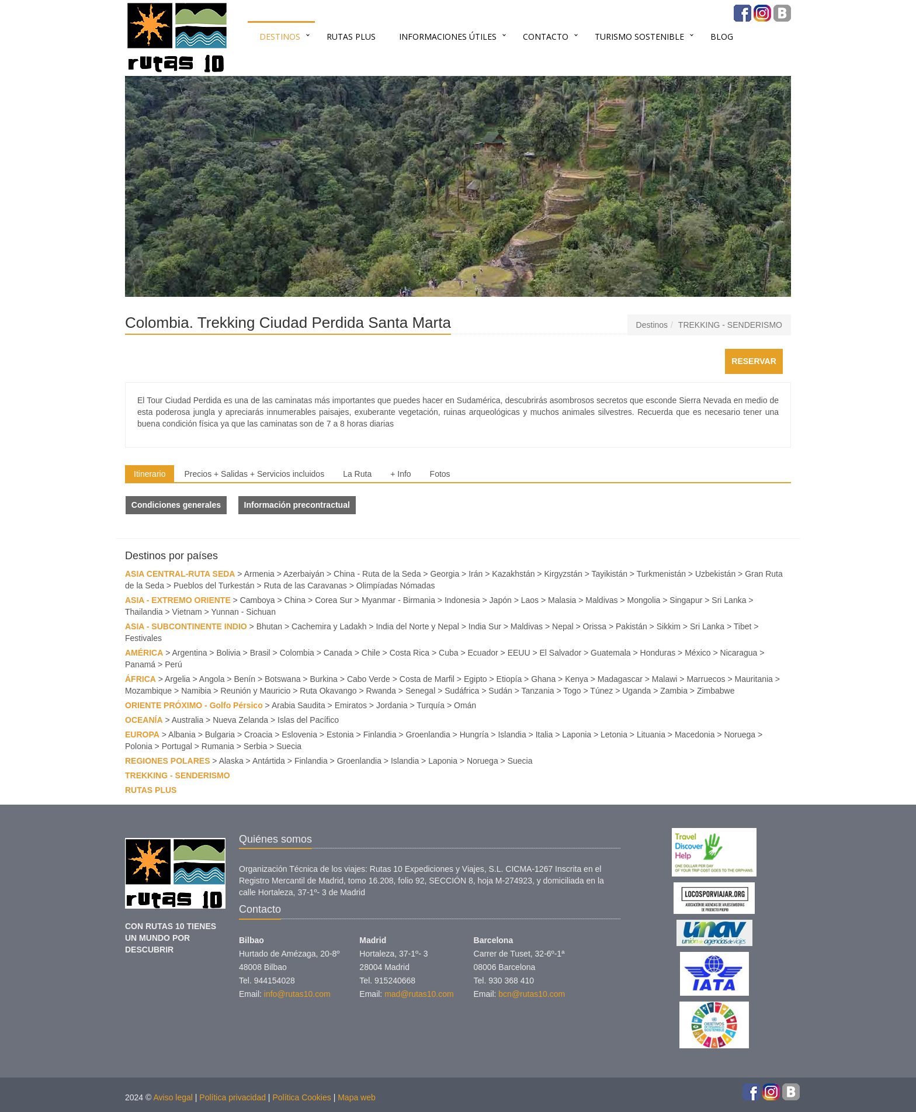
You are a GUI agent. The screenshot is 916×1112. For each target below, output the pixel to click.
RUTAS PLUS (351, 36)
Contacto (545, 36)
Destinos (279, 36)
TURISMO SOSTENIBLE (639, 36)
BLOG (721, 36)
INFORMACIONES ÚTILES (448, 36)
